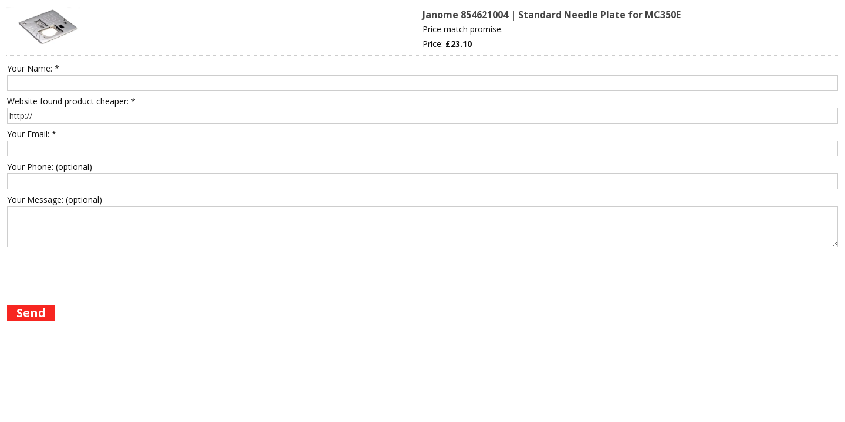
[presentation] (96, 274)
